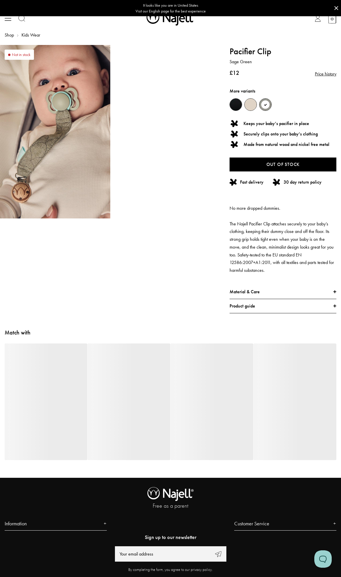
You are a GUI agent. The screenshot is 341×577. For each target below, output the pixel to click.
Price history (325, 74)
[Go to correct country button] (170, 8)
